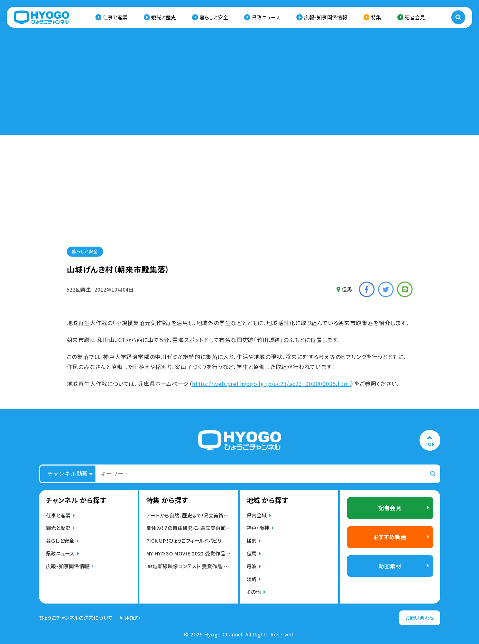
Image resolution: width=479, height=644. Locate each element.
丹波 (252, 566)
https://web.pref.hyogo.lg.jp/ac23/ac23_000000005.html (271, 383)
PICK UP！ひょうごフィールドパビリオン (188, 540)
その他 (254, 591)
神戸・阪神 (258, 527)
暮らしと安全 (214, 17)
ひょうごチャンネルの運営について (76, 617)
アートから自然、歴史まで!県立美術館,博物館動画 (188, 515)
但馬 (344, 289)
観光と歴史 (163, 17)
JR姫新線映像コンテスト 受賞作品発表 (188, 566)
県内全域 (257, 515)
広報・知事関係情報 (325, 17)
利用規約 (130, 617)
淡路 (252, 578)
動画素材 (390, 566)
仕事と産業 (115, 17)
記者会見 (415, 17)
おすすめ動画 (390, 537)
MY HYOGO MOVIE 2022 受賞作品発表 (188, 553)
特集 (376, 17)
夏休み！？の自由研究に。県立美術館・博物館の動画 (188, 527)
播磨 (252, 540)
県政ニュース (265, 17)
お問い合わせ (419, 617)
